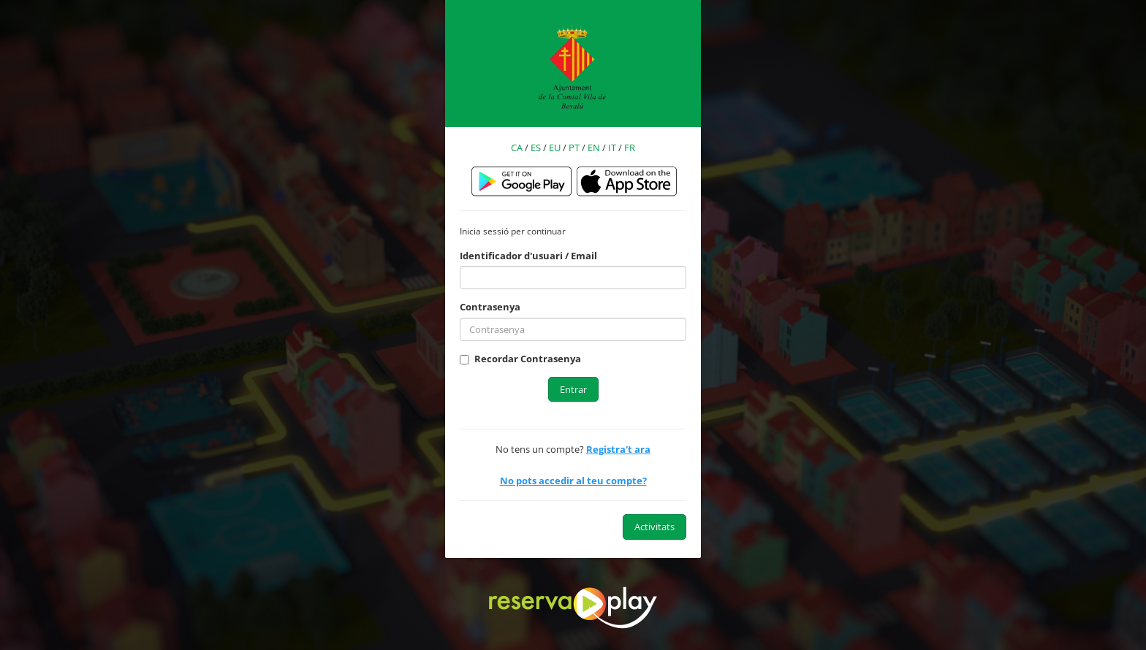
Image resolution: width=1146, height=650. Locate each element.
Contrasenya (490, 306)
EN (594, 147)
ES (536, 147)
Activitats (654, 526)
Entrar (573, 389)
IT (612, 147)
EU (555, 147)
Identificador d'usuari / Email (528, 255)
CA (517, 147)
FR (629, 147)
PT (574, 147)
